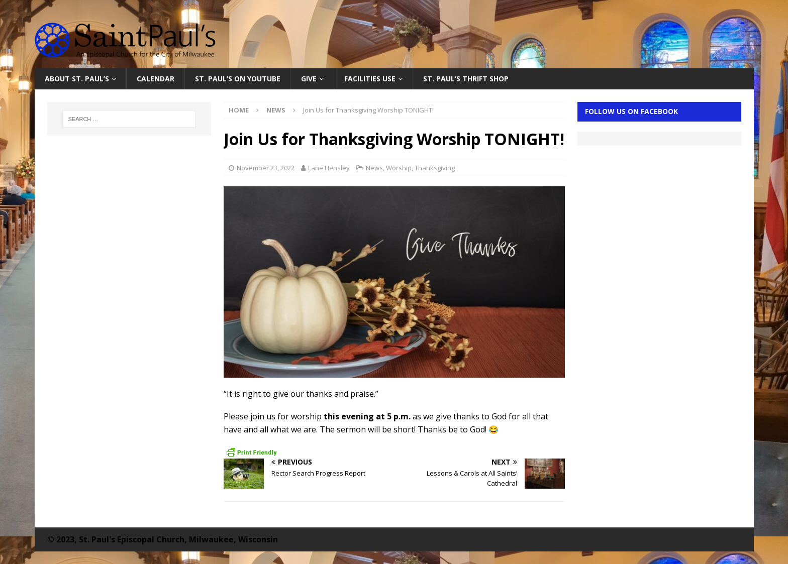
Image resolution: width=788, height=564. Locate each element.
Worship (399, 167)
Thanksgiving (435, 167)
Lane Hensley (329, 167)
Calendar (155, 78)
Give (309, 78)
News (374, 167)
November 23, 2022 (265, 167)
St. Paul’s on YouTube (237, 78)
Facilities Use (370, 78)
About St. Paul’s (77, 78)
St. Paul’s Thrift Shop (466, 78)
